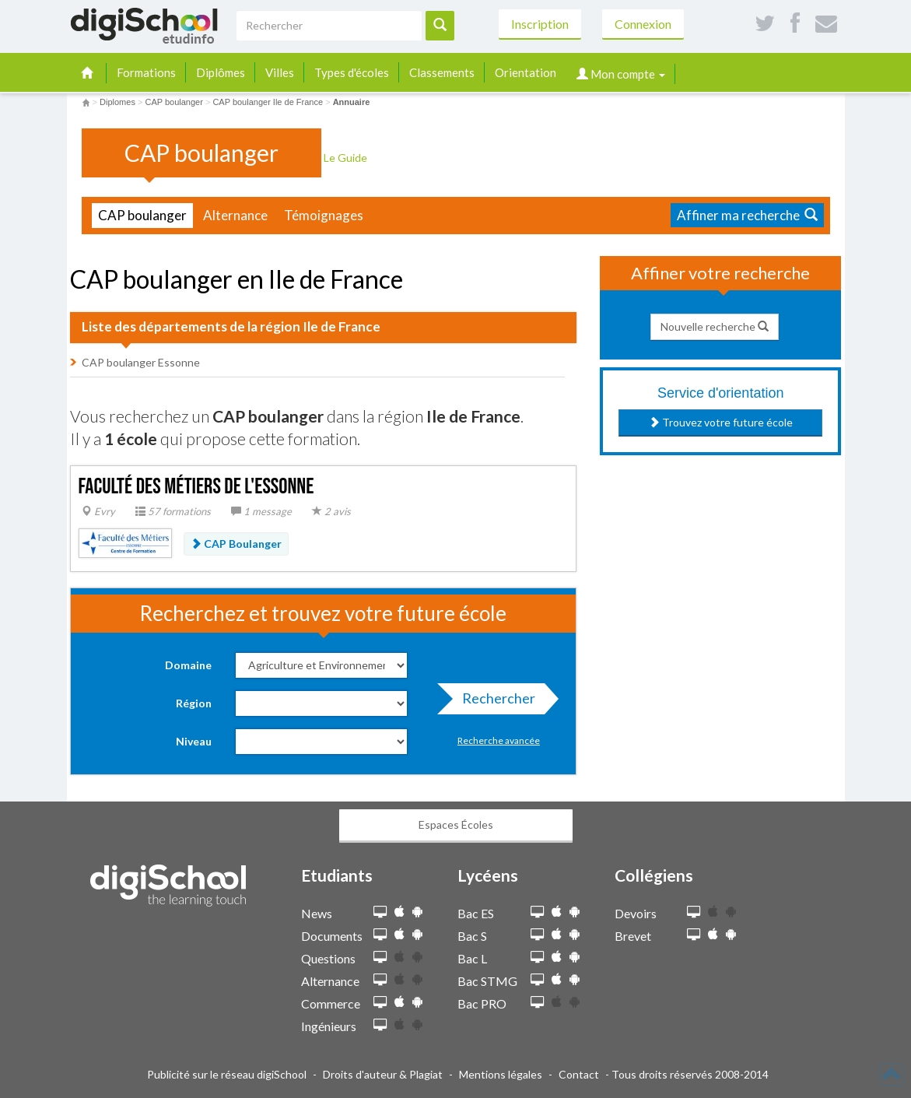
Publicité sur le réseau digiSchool (227, 1074)
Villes (279, 72)
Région (194, 703)
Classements (442, 72)
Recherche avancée (498, 740)
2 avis (331, 511)
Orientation (525, 72)
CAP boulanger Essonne (141, 362)
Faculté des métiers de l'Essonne (196, 487)
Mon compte (620, 74)
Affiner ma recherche (747, 215)
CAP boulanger (142, 215)
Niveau (194, 741)
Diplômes (220, 72)
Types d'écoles (351, 72)
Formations (146, 72)
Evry (98, 511)
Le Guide (350, 157)
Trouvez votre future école (721, 422)
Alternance (235, 215)
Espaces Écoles (456, 824)
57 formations (173, 511)
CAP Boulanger (236, 543)
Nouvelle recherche (714, 326)
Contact (579, 1074)
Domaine (188, 665)
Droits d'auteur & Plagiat (383, 1074)
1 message (261, 511)
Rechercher (494, 701)
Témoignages (323, 215)
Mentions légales (500, 1074)
